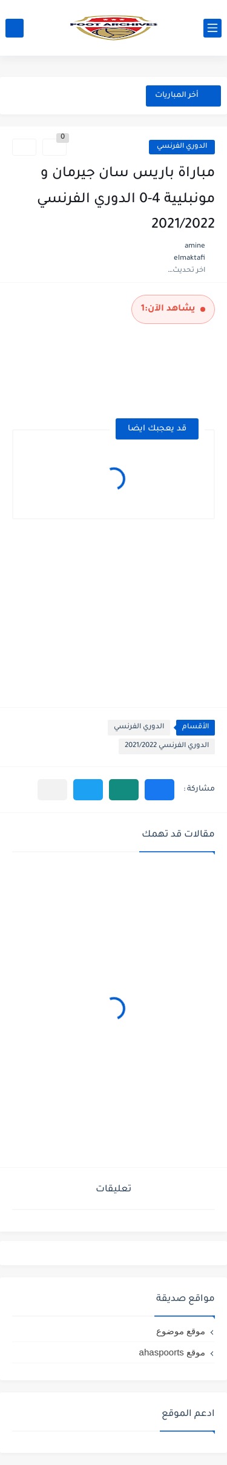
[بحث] (14, 28)
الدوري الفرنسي (182, 147)
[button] (159, 789)
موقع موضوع (180, 1331)
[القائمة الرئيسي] (212, 28)
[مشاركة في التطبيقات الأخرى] (52, 789)
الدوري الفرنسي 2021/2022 (167, 746)
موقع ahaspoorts (172, 1352)
